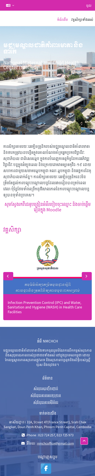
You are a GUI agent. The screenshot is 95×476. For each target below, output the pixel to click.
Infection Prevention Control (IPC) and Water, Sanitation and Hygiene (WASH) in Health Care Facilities (45, 307)
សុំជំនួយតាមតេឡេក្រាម (46, 395)
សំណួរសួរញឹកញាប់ (46, 388)
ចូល (89, 5)
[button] (10, 5)
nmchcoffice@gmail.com (55, 443)
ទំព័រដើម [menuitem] (62, 19)
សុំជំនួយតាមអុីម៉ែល (45, 402)
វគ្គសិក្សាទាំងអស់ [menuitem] (82, 19)
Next (87, 276)
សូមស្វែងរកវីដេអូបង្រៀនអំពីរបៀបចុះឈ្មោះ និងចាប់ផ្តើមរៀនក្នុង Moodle (48, 207)
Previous (8, 276)
